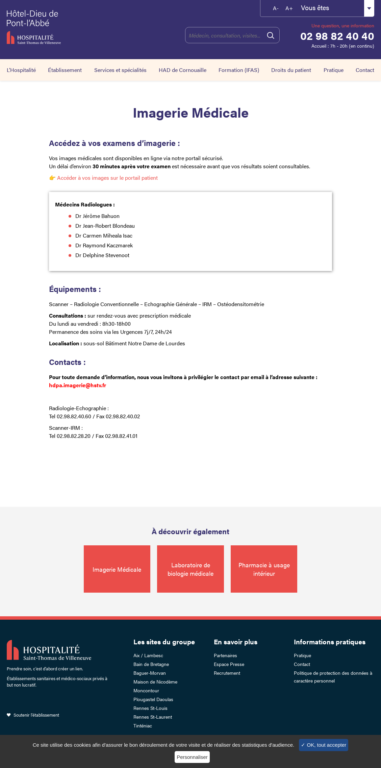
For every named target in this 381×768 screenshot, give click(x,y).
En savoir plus (235, 641)
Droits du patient (291, 70)
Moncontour (146, 690)
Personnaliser (192, 757)
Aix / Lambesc (148, 655)
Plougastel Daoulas (153, 699)
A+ (289, 8)
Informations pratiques (329, 641)
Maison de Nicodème (155, 681)
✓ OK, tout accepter (323, 745)
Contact (365, 70)
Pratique (334, 70)
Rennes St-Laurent (152, 716)
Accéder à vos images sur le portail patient (107, 177)
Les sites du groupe (164, 641)
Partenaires (225, 655)
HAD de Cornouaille (182, 70)
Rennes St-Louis (150, 707)
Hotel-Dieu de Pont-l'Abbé (57, 27)
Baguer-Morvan (149, 672)
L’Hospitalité (21, 70)
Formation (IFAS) (239, 70)
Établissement (65, 70)
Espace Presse (229, 664)
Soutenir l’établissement (36, 715)
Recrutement (227, 672)
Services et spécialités (120, 70)
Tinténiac (142, 725)
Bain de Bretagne (151, 664)
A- (276, 8)
